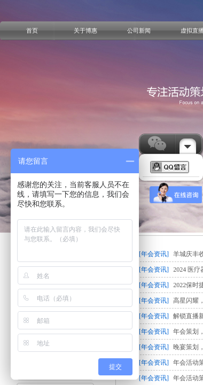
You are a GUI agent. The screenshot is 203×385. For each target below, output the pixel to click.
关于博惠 (85, 30)
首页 (32, 30)
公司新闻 (139, 30)
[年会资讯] (154, 254)
